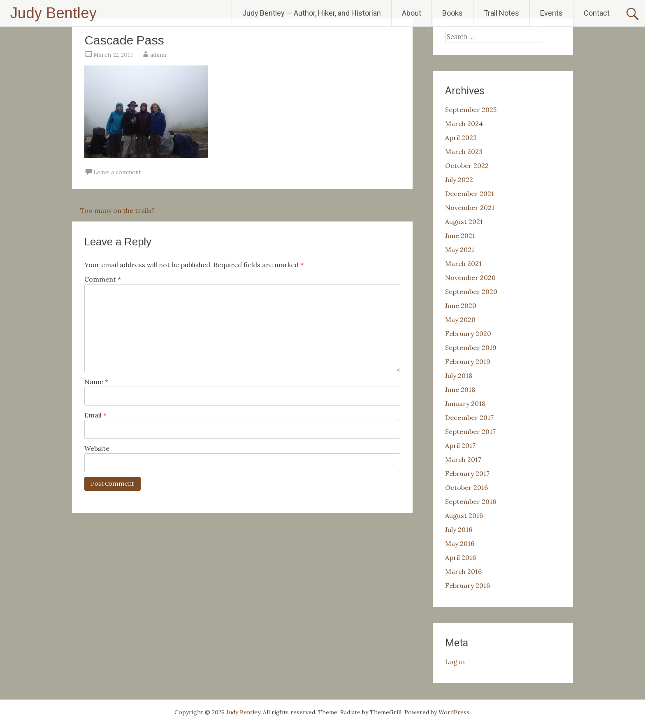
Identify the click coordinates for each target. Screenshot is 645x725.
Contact (597, 13)
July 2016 (458, 529)
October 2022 (467, 165)
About (411, 13)
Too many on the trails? (113, 210)
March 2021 (463, 263)
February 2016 (467, 585)
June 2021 (460, 235)
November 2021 (469, 207)
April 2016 (460, 557)
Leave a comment (117, 172)
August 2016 (464, 515)
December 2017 (469, 417)
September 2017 (470, 431)
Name (96, 382)
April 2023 (461, 137)
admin (158, 54)
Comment (102, 279)
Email (95, 415)
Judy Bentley (53, 13)
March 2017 (463, 459)
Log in (455, 661)
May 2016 (459, 543)
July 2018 (458, 375)
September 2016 (470, 501)
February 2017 (467, 473)
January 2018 (465, 403)
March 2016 (463, 571)
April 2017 (460, 445)
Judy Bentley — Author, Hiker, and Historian (311, 13)
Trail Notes (501, 13)
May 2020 (460, 319)
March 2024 (464, 123)
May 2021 (459, 249)
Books (452, 13)
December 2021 (469, 193)
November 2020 (470, 277)
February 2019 (467, 361)
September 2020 (471, 291)
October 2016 (466, 487)
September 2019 (471, 347)
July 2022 (459, 179)
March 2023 (464, 151)
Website (96, 448)
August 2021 (464, 221)
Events (551, 13)
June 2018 (460, 389)
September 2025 (471, 109)
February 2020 (468, 333)
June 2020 (460, 305)
